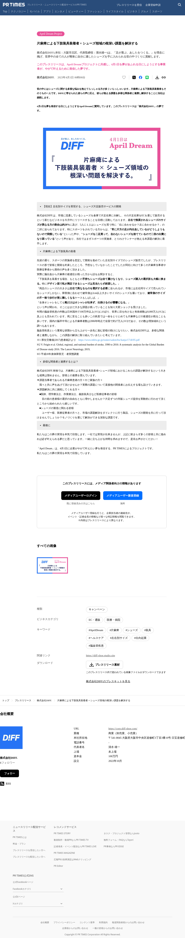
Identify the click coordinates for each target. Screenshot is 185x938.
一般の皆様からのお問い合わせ (107, 928)
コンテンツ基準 (87, 922)
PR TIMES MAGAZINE (64, 852)
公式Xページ (19, 896)
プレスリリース (23, 700)
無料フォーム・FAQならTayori (119, 839)
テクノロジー (18, 11)
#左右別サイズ (119, 637)
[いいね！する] (124, 77)
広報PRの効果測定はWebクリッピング (72, 859)
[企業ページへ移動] (11, 738)
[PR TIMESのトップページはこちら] (45, 5)
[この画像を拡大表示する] (52, 565)
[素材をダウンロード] (157, 77)
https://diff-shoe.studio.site (100, 655)
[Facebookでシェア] (140, 77)
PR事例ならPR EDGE (114, 846)
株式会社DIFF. (44, 700)
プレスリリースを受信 (129, 5)
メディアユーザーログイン (80, 495)
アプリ (47, 11)
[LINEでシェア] (147, 77)
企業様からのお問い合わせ (75, 928)
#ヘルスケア (96, 637)
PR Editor (58, 865)
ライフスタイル (115, 11)
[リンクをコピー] (164, 77)
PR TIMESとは (20, 837)
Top (5, 11)
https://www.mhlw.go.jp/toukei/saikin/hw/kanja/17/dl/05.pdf (109, 340)
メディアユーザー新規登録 (122, 495)
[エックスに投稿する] (134, 77)
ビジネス (132, 11)
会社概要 (44, 922)
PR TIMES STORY (62, 833)
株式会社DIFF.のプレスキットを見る (108, 681)
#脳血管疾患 (96, 645)
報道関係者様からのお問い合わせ (128, 922)
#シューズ (132, 630)
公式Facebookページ (23, 882)
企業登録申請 (153, 5)
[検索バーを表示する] (179, 4)
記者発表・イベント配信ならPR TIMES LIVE (75, 846)
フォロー (9, 773)
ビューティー (75, 11)
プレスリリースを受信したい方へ (29, 850)
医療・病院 (113, 619)
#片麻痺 (114, 630)
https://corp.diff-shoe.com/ (122, 728)
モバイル (35, 11)
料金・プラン (19, 843)
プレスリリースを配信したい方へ (29, 856)
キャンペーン (97, 609)
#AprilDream (96, 630)
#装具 (147, 630)
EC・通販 (94, 619)
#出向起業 (140, 637)
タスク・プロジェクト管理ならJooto (121, 833)
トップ (5, 700)
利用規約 (103, 922)
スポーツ (157, 11)
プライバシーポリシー (64, 922)
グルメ (145, 11)
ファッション (94, 11)
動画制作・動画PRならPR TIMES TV (71, 839)
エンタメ (60, 11)
